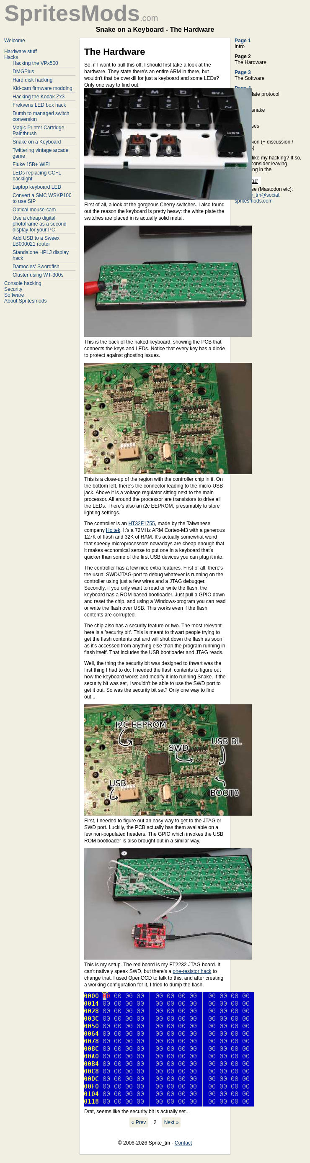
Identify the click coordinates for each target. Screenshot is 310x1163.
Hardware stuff (20, 51)
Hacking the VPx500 (35, 63)
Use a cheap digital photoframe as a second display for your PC (40, 224)
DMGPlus (23, 71)
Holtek (113, 530)
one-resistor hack (192, 971)
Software (14, 295)
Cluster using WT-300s (38, 275)
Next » (171, 1122)
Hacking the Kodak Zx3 (39, 97)
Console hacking (22, 283)
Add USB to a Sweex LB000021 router (36, 241)
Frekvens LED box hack (39, 105)
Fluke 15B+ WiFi (31, 164)
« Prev (139, 1122)
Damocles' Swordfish (36, 267)
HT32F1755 (141, 523)
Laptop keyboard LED (37, 187)
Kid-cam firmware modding (42, 88)
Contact (183, 1143)
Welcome (14, 41)
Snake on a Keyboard (37, 142)
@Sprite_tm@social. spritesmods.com (258, 198)
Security (13, 289)
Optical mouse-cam (34, 210)
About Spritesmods (25, 301)
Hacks (11, 57)
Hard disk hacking (32, 80)
